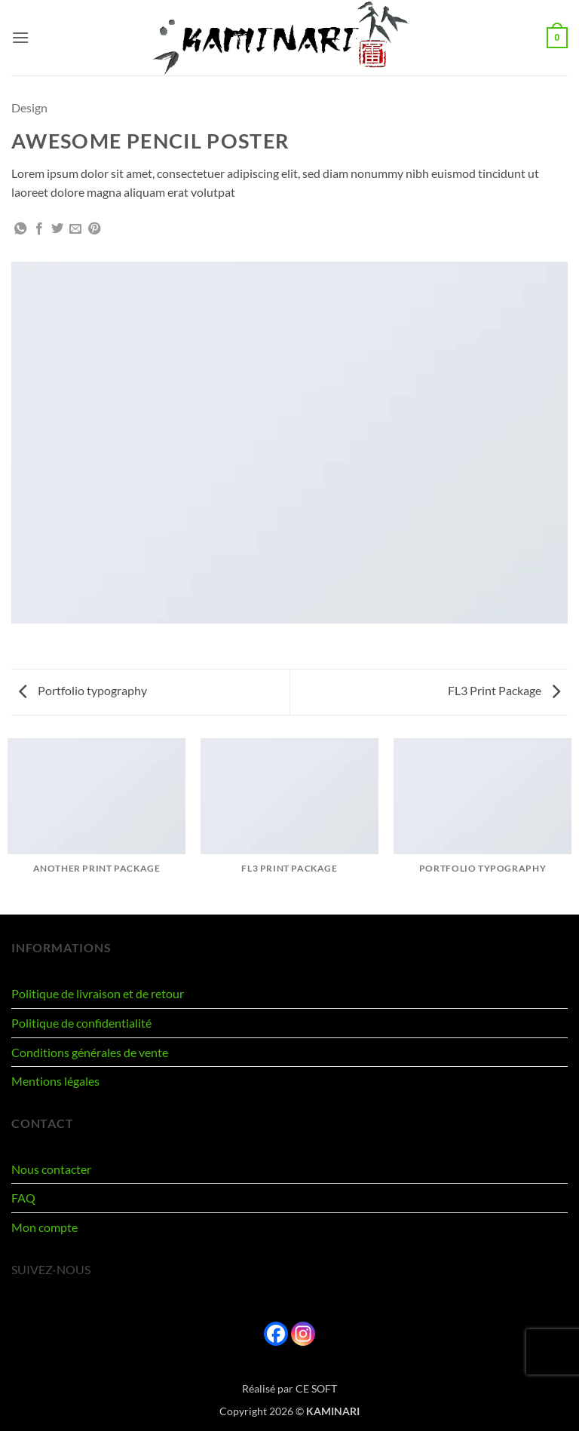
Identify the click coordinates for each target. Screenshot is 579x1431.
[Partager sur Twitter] (57, 229)
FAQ (23, 1197)
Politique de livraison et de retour (97, 993)
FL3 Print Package (504, 690)
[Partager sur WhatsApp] (20, 229)
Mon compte (44, 1227)
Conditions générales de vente (89, 1052)
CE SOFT (316, 1388)
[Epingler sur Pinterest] (94, 229)
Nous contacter (51, 1169)
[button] (20, 37)
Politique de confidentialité (81, 1023)
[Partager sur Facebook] (39, 229)
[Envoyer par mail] (75, 229)
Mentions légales (55, 1081)
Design (29, 107)
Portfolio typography (83, 690)
